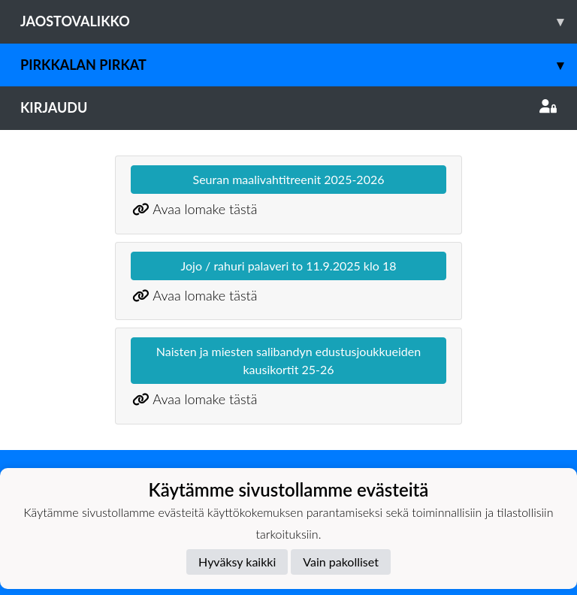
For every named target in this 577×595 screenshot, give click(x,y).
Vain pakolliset (341, 561)
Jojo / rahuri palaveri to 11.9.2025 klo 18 (289, 265)
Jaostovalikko (298, 21)
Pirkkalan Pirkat (298, 65)
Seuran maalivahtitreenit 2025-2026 (289, 179)
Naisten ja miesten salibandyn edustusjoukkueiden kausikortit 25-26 (288, 360)
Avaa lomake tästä (205, 209)
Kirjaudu (288, 107)
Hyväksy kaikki (237, 561)
